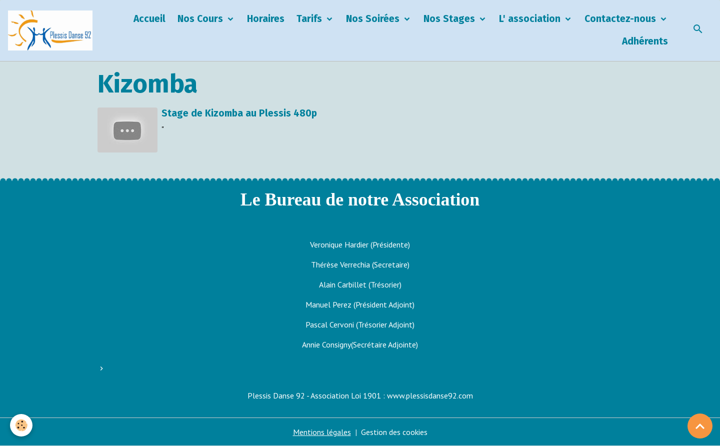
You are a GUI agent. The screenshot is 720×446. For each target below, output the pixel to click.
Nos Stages (451, 18)
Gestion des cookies (394, 432)
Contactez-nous (621, 18)
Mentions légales (322, 432)
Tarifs (310, 18)
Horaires (265, 18)
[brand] (50, 30)
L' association (531, 18)
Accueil (150, 18)
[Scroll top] (700, 426)
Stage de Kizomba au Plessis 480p (239, 113)
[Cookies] (21, 425)
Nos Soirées (374, 18)
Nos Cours (202, 18)
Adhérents (645, 41)
